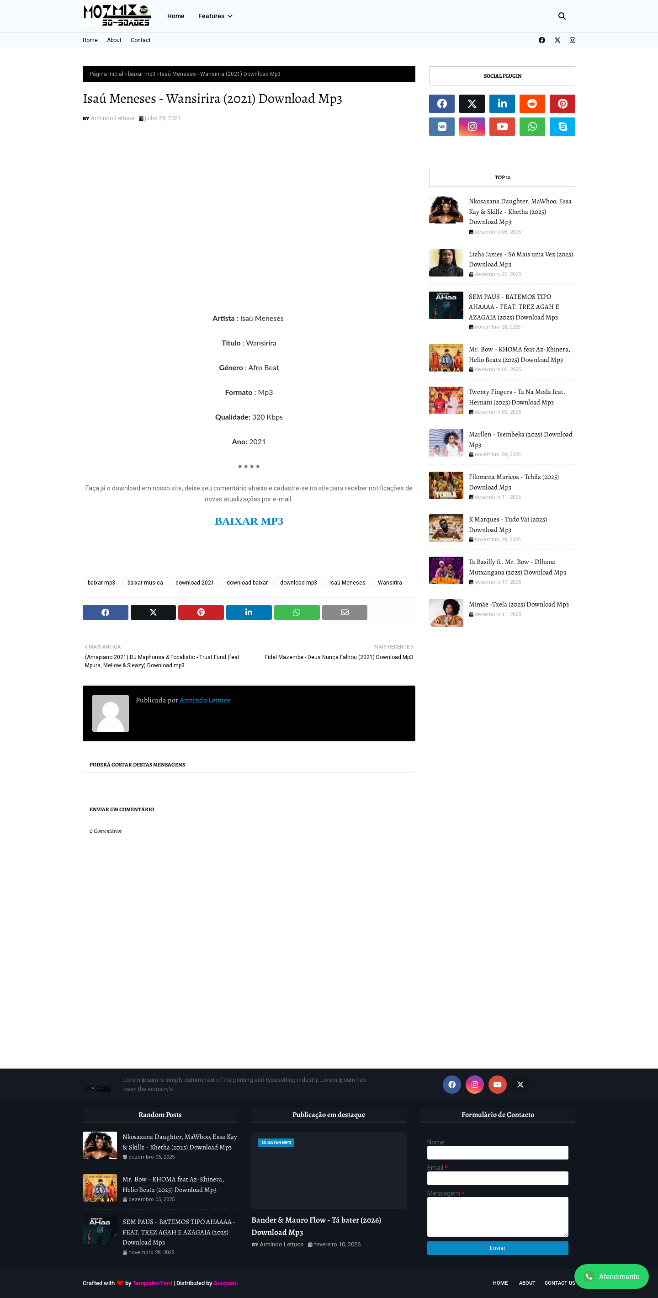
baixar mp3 (141, 74)
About (114, 40)
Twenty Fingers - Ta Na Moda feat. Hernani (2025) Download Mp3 (517, 397)
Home (90, 40)
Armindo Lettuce (112, 118)
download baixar (247, 583)
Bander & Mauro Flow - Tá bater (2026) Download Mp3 (316, 1226)
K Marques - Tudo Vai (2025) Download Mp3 (508, 524)
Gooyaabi (225, 1283)
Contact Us (560, 1283)
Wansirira (390, 583)
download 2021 (194, 583)
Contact (141, 40)
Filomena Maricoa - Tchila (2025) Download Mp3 (514, 482)
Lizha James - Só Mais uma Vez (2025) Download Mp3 (521, 259)
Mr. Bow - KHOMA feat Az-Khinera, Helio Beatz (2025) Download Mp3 (519, 354)
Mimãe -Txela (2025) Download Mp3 (519, 604)
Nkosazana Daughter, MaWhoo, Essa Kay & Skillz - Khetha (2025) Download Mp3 (520, 211)
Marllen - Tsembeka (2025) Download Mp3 (521, 439)
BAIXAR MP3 (249, 521)
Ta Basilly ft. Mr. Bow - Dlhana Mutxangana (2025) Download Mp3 (517, 567)
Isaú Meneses (347, 583)
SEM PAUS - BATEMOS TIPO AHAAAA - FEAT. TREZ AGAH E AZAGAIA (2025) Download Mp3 (514, 307)
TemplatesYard (152, 1283)
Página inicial (106, 74)
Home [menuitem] (176, 16)
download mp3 (298, 583)
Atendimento (612, 1276)
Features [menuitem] (211, 16)
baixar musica (145, 583)
